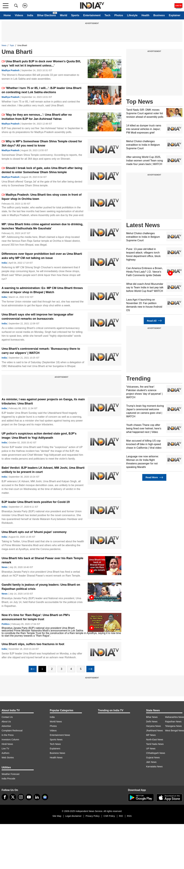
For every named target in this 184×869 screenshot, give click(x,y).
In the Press (8, 735)
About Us (6, 721)
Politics (6, 624)
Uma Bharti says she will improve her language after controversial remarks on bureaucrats (37, 316)
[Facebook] (5, 797)
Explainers (55, 748)
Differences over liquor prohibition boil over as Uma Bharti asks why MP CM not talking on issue (42, 256)
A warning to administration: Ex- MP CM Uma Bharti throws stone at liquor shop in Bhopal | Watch (42, 290)
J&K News (151, 762)
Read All (154, 321)
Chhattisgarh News (155, 753)
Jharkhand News (154, 730)
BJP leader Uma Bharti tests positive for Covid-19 (36, 502)
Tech (107, 15)
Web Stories (8, 757)
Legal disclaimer (73, 816)
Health (145, 15)
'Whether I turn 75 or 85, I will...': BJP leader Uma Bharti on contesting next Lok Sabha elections (41, 90)
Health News (56, 757)
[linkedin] (37, 797)
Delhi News (152, 721)
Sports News (56, 739)
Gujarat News (153, 757)
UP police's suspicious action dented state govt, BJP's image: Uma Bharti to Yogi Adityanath (39, 435)
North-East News (154, 739)
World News (56, 721)
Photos (118, 15)
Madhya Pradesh (10, 70)
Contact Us (7, 717)
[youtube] (29, 797)
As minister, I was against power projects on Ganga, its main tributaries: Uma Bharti (43, 401)
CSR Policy (109, 816)
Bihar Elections (46, 15)
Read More (154, 477)
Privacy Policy (93, 816)
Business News (57, 753)
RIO (121, 816)
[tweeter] (13, 797)
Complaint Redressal (12, 730)
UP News (150, 748)
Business (159, 15)
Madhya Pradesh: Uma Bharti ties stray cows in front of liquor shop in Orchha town (42, 196)
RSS (129, 816)
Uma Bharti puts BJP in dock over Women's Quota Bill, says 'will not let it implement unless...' (41, 63)
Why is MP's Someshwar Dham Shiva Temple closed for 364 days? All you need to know (42, 143)
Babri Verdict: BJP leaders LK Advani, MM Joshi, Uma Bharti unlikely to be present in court (43, 470)
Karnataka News (154, 766)
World (63, 15)
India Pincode (8, 778)
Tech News (55, 744)
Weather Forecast (10, 774)
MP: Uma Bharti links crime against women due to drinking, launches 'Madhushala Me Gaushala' (42, 226)
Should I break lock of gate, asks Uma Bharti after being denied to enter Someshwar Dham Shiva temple (42, 170)
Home (7, 15)
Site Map (56, 816)
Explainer (174, 15)
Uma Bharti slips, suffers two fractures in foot (33, 644)
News (4, 45)
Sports (75, 15)
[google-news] (45, 797)
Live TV (5, 748)
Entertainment (92, 15)
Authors (5, 753)
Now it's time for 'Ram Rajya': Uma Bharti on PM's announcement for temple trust (36, 617)
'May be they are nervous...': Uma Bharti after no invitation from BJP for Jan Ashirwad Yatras (37, 116)
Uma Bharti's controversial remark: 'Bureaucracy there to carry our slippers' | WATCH (41, 351)
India (30, 15)
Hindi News (7, 744)
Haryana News (153, 726)
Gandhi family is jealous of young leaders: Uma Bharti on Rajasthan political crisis (41, 586)
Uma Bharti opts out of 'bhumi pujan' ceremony (34, 532)
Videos (19, 15)
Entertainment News (60, 735)
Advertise (6, 726)
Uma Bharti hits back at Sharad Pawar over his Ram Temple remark (42, 560)
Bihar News (152, 717)
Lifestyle (132, 15)
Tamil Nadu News (155, 744)
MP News (151, 735)
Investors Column (10, 739)
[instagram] (21, 797)
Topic (12, 45)
